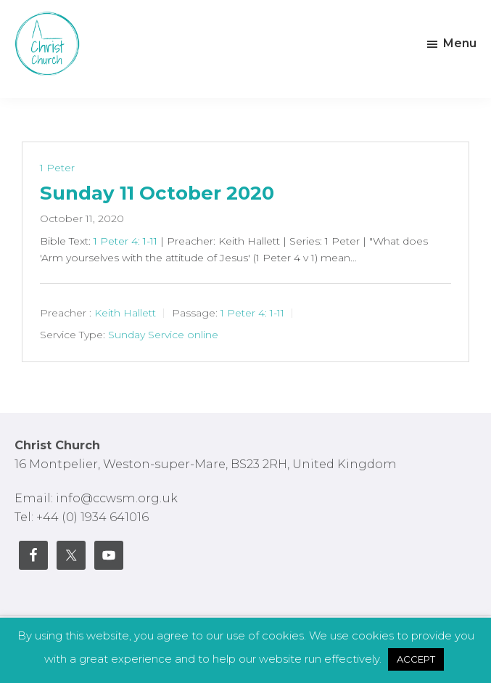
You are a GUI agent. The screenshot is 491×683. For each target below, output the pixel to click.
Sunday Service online (163, 334)
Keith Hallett (125, 312)
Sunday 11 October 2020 (157, 193)
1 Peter (57, 167)
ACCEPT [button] (416, 659)
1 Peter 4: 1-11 (125, 241)
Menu (459, 43)
